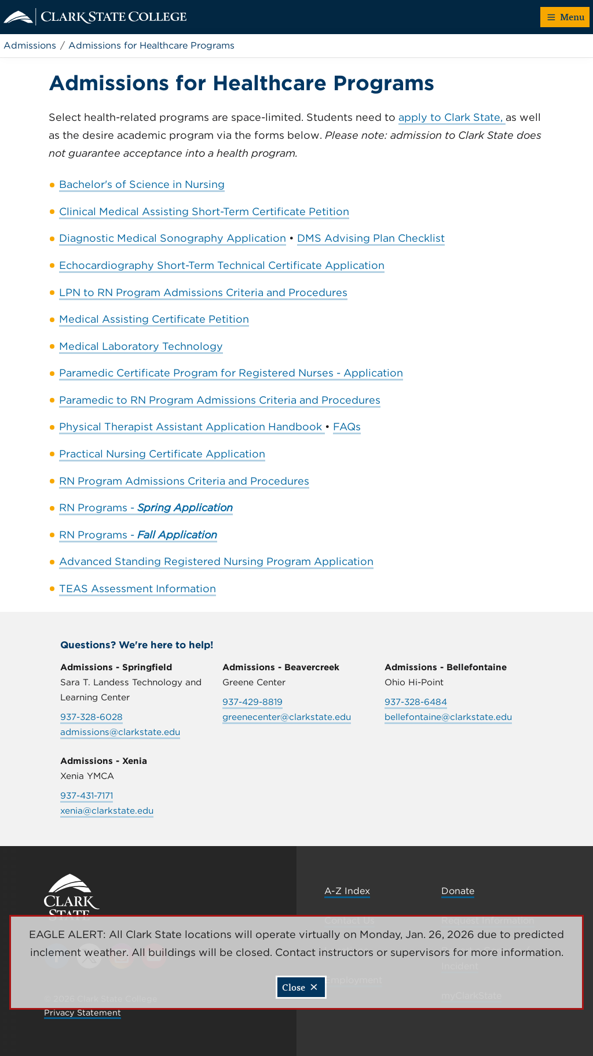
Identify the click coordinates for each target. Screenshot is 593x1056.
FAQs (347, 426)
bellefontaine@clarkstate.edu (448, 716)
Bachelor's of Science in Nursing (142, 184)
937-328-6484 (416, 701)
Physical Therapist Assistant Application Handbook (192, 426)
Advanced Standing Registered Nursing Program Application (216, 561)
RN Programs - (146, 507)
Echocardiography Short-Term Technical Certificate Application (222, 265)
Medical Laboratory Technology (141, 346)
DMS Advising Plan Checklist (371, 238)
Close (300, 987)
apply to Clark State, (452, 117)
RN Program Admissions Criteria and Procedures (184, 481)
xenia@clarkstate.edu (106, 810)
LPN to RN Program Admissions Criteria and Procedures (203, 292)
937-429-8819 (252, 701)
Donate (457, 890)
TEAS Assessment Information (137, 588)
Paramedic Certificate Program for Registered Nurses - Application (231, 373)
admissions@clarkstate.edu (120, 731)
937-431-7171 (86, 795)
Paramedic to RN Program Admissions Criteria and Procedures (219, 400)
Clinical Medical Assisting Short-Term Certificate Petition (204, 211)
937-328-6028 (91, 716)
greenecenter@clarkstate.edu (286, 716)
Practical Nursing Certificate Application (162, 454)
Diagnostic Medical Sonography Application (172, 238)
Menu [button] (566, 16)
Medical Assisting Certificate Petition (154, 319)
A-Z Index (347, 890)
